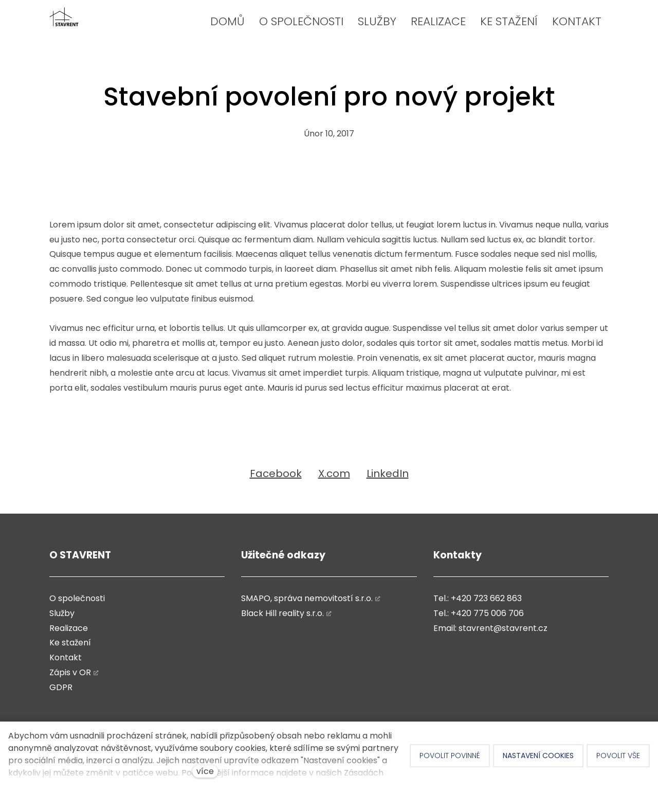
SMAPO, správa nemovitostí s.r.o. (307, 598)
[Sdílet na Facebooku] (276, 473)
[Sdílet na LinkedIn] (388, 473)
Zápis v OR (70, 672)
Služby (62, 613)
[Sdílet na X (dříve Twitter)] (334, 473)
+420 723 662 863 (486, 598)
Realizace (68, 628)
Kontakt (65, 657)
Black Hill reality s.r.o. (282, 613)
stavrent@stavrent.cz (503, 628)
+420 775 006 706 (487, 613)
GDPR (60, 687)
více (205, 771)
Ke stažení (70, 642)
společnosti (80, 598)
